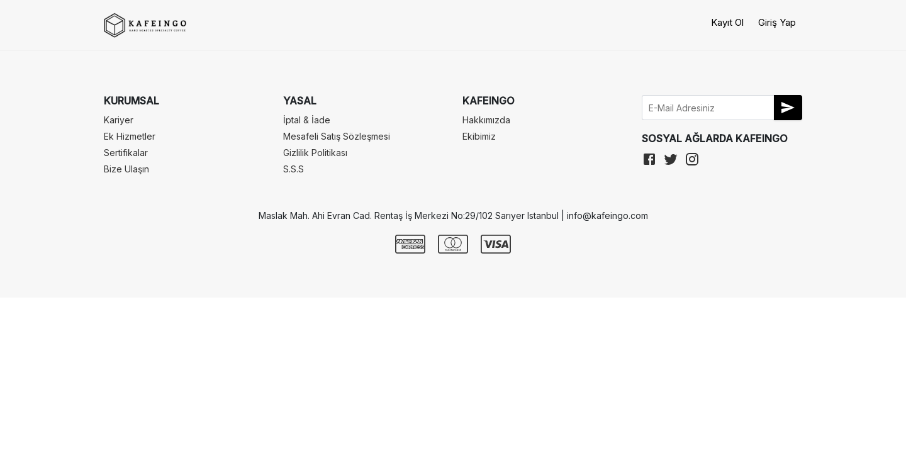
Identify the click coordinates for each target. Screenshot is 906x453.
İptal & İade (306, 120)
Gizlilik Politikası (315, 152)
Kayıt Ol (727, 22)
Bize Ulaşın (126, 169)
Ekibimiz (479, 136)
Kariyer (118, 120)
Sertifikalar (126, 152)
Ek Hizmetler (129, 136)
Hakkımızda (486, 120)
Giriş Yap (777, 22)
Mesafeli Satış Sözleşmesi (336, 136)
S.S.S (293, 169)
